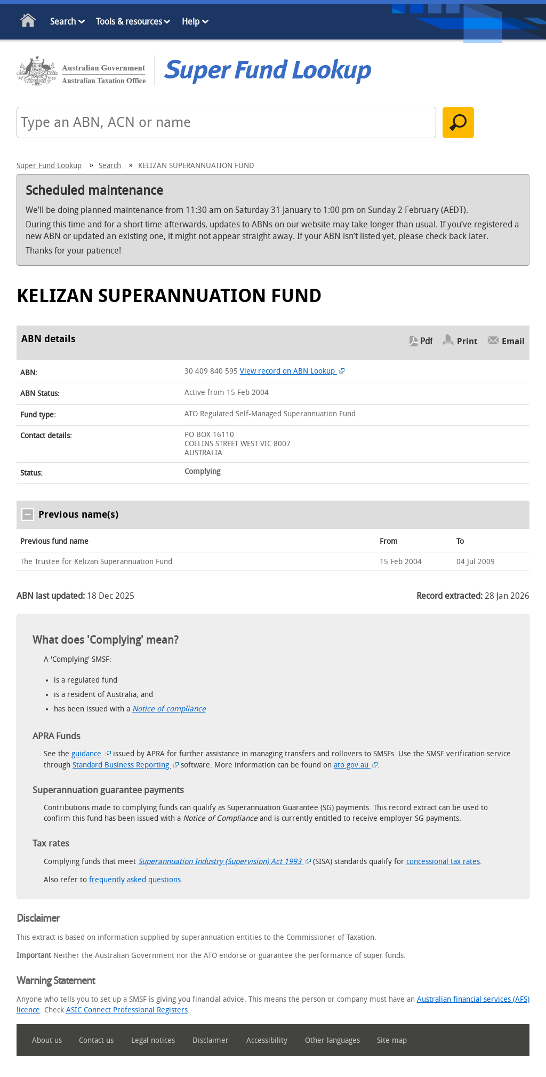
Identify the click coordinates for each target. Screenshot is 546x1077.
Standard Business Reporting (126, 765)
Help (190, 22)
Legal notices (153, 1040)
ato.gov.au (356, 765)
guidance (91, 753)
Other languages (332, 1040)
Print (467, 341)
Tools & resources (129, 22)
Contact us (96, 1040)
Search (63, 22)
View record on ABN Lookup (292, 371)
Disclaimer (210, 1040)
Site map (392, 1040)
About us (47, 1040)
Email (513, 341)
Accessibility (266, 1040)
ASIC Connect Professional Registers (127, 1010)
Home (29, 22)
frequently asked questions (135, 879)
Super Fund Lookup (49, 165)
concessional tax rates (443, 861)
